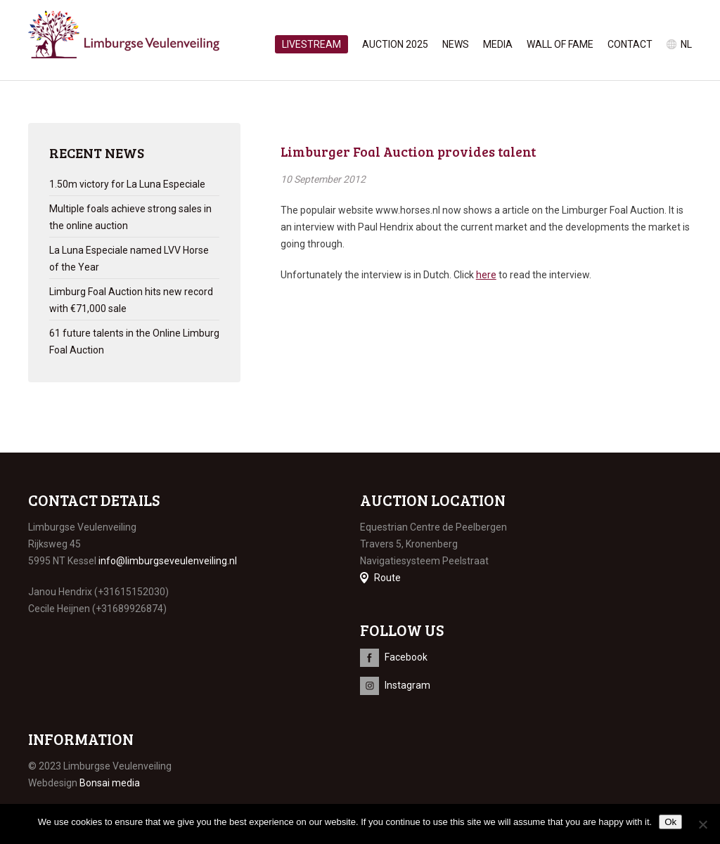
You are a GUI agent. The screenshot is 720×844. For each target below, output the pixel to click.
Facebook (406, 657)
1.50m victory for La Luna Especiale (127, 184)
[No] (702, 824)
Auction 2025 (395, 44)
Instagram (407, 685)
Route (387, 577)
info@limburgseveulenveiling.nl (167, 560)
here (486, 274)
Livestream (311, 44)
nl (686, 44)
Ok (670, 822)
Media (498, 44)
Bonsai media (109, 782)
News (455, 44)
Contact (630, 44)
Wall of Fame (560, 44)
